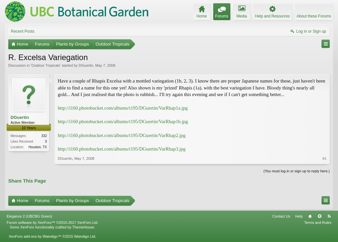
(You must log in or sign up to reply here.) (296, 171)
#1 (324, 158)
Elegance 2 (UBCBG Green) (29, 216)
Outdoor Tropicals (45, 65)
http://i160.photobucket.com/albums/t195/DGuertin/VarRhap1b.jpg (123, 121)
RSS (329, 216)
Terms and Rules (317, 223)
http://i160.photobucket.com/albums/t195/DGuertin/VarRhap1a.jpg (123, 108)
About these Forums (314, 16)
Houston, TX (38, 147)
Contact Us (281, 216)
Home (310, 216)
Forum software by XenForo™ (52, 223)
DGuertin (86, 65)
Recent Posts (22, 31)
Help (299, 216)
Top (319, 216)
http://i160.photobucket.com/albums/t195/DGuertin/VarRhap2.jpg (122, 135)
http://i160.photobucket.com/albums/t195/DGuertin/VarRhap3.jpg (122, 149)
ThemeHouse (83, 227)
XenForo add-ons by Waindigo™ (35, 236)
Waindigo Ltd (84, 236)
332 (44, 136)
